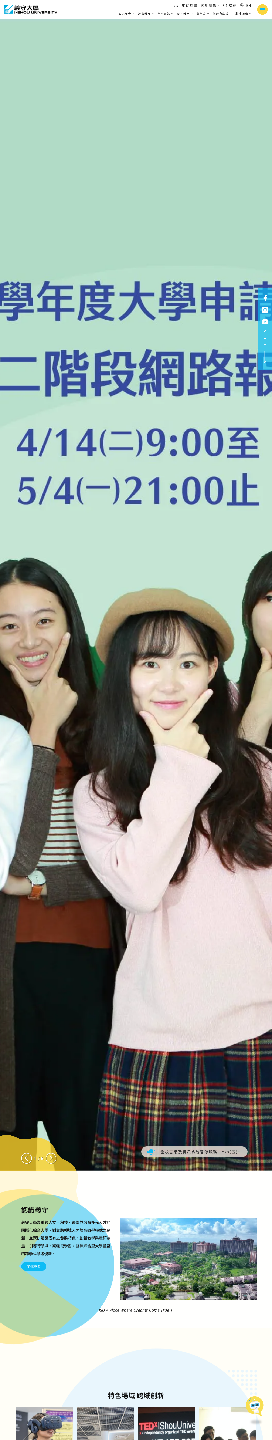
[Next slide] (51, 1158)
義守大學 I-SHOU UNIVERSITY (30, 9)
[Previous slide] (26, 1158)
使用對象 (210, 5)
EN (245, 5)
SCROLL (265, 347)
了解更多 (34, 1287)
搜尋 (230, 5)
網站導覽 (190, 5)
